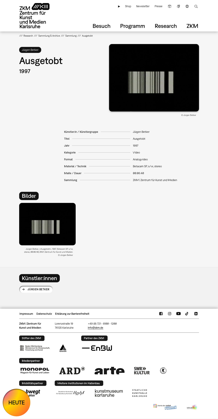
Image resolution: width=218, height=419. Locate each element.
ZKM (192, 26)
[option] (49, 231)
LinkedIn (196, 313)
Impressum (26, 313)
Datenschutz (44, 313)
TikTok (187, 313)
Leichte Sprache (170, 6)
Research (166, 26)
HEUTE (16, 402)
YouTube (178, 313)
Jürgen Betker (38, 289)
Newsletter (143, 6)
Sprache (187, 6)
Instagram (170, 313)
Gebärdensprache (178, 6)
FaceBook (161, 313)
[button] (154, 77)
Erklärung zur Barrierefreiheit (72, 313)
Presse (158, 6)
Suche (196, 6)
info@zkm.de (95, 327)
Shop (128, 6)
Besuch (102, 26)
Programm (132, 26)
